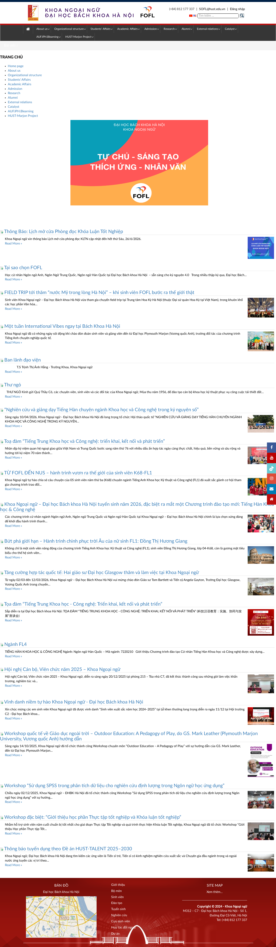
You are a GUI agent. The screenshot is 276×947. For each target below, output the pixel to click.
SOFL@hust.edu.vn (212, 9)
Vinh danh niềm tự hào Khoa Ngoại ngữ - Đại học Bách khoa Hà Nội (71, 702)
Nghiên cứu (119, 915)
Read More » (13, 243)
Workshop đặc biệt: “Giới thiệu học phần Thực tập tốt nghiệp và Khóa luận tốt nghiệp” (90, 817)
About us (14, 70)
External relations (20, 102)
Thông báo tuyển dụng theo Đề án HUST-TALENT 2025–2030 (66, 849)
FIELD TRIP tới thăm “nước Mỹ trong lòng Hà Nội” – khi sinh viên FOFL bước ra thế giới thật (97, 292)
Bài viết (10, 45)
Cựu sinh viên (120, 921)
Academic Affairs (19, 84)
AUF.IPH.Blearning (20, 111)
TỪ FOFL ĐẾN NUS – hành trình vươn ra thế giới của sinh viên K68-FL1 (76, 473)
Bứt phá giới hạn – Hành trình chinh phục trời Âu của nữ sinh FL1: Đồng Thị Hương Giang (93, 541)
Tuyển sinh (118, 909)
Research (14, 93)
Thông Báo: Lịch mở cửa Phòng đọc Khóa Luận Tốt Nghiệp (61, 231)
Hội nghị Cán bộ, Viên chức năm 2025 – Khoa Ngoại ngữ (60, 669)
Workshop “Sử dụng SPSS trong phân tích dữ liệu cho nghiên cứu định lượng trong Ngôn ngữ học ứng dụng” (112, 785)
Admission (15, 88)
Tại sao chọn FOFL (21, 267)
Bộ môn (116, 891)
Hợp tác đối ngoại (123, 927)
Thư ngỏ (10, 385)
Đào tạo (116, 903)
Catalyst (13, 106)
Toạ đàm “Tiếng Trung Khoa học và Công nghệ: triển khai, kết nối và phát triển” (82, 441)
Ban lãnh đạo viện (20, 360)
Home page (15, 66)
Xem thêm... (215, 892)
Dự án (115, 933)
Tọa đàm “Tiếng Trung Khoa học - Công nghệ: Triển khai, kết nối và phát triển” (81, 604)
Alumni (13, 97)
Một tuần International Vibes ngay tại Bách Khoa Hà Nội (60, 326)
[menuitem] (28, 29)
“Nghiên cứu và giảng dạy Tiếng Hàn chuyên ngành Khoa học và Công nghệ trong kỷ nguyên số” (99, 409)
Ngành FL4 (13, 644)
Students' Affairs (19, 79)
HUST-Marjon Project (23, 115)
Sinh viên (117, 897)
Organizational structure (25, 75)
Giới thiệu (118, 884)
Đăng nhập (237, 9)
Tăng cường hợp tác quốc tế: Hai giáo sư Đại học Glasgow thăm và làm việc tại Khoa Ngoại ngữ (99, 572)
